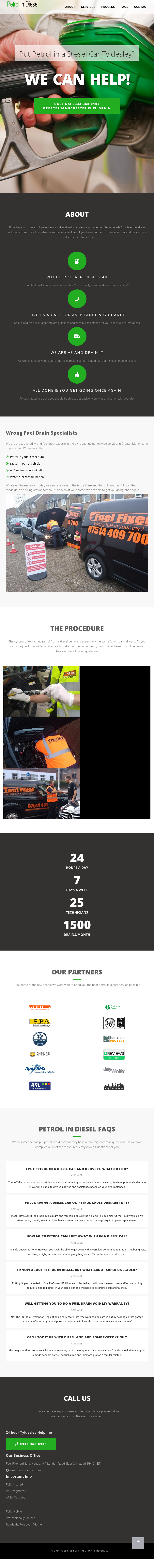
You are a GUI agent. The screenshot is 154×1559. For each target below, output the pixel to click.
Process (108, 7)
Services (88, 7)
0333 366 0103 (31, 1444)
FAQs (124, 7)
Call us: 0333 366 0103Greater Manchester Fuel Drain (77, 106)
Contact (141, 7)
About (70, 7)
